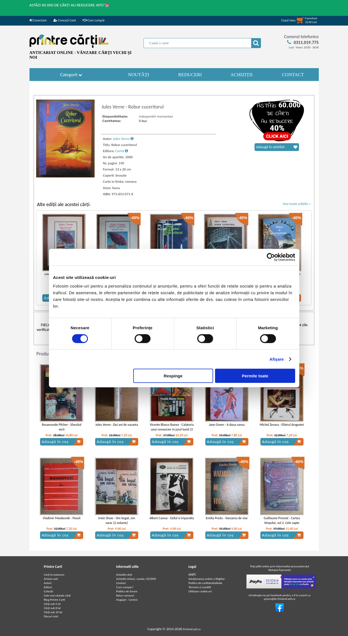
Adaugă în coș (61, 441)
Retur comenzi (125, 595)
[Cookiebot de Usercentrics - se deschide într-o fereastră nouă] (270, 257)
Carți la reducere (54, 574)
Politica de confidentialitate (206, 583)
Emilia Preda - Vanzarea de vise (227, 518)
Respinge (173, 375)
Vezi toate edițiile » (297, 204)
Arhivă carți (51, 579)
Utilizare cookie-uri (200, 591)
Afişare (277, 359)
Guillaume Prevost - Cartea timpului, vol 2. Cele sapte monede (282, 522)
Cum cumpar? (125, 587)
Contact (121, 583)
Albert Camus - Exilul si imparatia (171, 518)
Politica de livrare (127, 591)
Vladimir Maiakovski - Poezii (61, 518)
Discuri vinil (51, 616)
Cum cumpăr (94, 20)
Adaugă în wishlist (276, 147)
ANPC (192, 574)
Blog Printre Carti (54, 600)
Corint (121, 151)
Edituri (48, 587)
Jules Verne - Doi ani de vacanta (116, 425)
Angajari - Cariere (127, 600)
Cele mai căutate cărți (57, 595)
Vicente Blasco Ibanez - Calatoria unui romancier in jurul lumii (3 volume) (172, 429)
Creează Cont (64, 20)
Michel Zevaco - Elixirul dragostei (282, 425)
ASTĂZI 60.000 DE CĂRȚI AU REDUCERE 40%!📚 (69, 5)
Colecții (48, 591)
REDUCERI (190, 74)
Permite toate (255, 375)
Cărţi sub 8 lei (52, 608)
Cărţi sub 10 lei (53, 612)
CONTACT (293, 74)
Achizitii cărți (124, 574)
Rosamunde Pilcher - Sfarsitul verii (62, 427)
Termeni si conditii (200, 587)
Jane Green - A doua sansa (227, 425)
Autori (48, 583)
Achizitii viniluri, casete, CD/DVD (136, 579)
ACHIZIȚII (241, 74)
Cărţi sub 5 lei (52, 604)
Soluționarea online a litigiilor (207, 579)
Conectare (38, 20)
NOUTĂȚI (138, 74)
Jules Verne (123, 139)
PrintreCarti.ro (192, 629)
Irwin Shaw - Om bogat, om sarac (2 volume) (116, 520)
